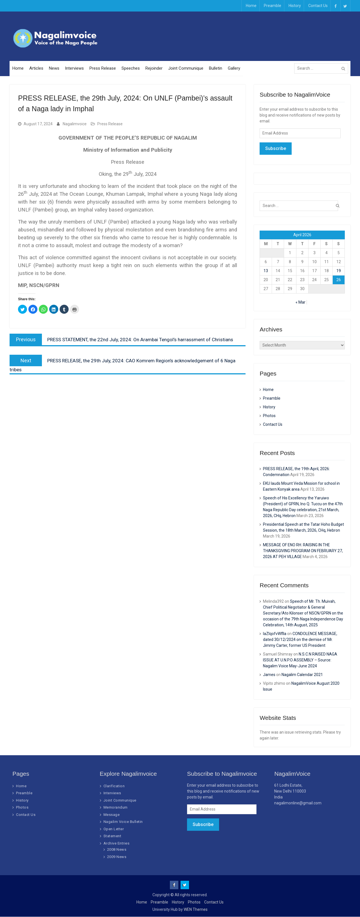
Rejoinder (154, 68)
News (54, 68)
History (295, 5)
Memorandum (116, 807)
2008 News (117, 850)
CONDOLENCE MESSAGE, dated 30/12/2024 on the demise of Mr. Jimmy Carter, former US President (300, 639)
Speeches (131, 68)
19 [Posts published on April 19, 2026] (338, 270)
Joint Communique (185, 68)
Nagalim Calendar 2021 (302, 674)
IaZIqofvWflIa (274, 633)
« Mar (300, 302)
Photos (269, 415)
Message (112, 815)
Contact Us (318, 5)
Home (251, 5)
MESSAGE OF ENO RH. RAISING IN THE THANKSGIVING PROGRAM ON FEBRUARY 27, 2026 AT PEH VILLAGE (303, 551)
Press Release (102, 68)
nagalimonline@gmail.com (297, 803)
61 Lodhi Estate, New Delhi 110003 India (290, 791)
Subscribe (275, 148)
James (269, 674)
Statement (113, 836)
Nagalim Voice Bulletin (123, 822)
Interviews (74, 68)
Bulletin (215, 68)
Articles (36, 68)
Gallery (234, 68)
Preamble (272, 5)
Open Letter (114, 829)
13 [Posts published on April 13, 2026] (266, 270)
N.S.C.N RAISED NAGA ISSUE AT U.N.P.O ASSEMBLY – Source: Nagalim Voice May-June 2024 (300, 660)
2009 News (117, 857)
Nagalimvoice (75, 124)
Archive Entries (117, 843)
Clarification (114, 786)
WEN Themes (196, 909)
